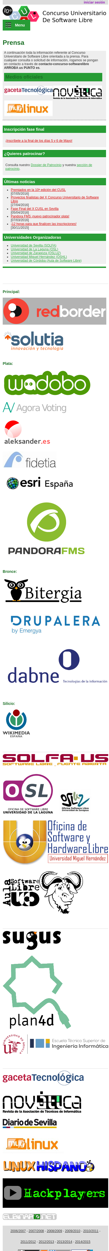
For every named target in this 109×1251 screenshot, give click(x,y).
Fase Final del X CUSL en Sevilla (35, 209)
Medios (9, 1062)
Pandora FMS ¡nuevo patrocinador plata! (40, 216)
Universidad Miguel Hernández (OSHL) (39, 257)
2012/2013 (46, 1242)
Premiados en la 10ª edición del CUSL (38, 190)
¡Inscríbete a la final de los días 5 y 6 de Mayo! (38, 141)
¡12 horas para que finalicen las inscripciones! (43, 224)
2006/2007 (18, 1231)
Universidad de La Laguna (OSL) (34, 249)
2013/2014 (64, 1242)
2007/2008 (36, 1231)
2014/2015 (82, 1242)
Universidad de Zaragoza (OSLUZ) (36, 253)
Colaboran (12, 922)
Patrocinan (13, 277)
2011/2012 (28, 1242)
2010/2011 (90, 1231)
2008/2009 (54, 1231)
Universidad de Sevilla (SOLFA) (33, 245)
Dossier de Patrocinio (46, 165)
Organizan (12, 745)
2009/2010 (72, 1231)
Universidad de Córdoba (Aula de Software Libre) (46, 261)
